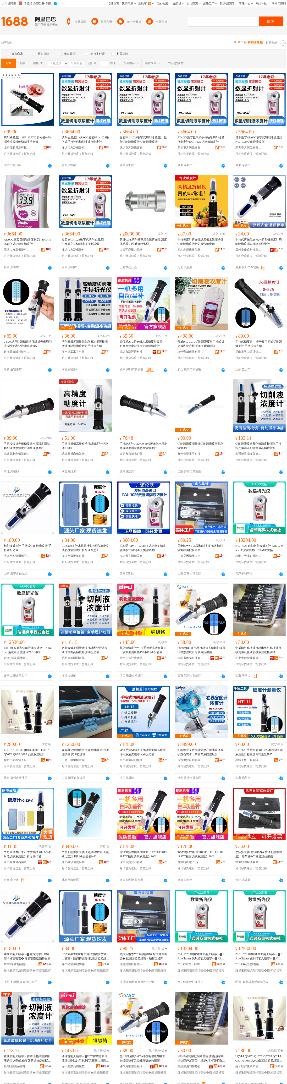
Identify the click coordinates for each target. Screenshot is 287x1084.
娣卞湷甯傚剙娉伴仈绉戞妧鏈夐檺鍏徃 (75, 964)
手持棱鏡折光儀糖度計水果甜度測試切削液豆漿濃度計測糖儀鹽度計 (27, 446)
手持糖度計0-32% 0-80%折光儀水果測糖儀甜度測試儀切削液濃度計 (143, 446)
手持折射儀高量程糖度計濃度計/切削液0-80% (85, 446)
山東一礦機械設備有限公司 (75, 760)
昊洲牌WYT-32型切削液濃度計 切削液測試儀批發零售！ (200, 548)
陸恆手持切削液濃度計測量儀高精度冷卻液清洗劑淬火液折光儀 (143, 752)
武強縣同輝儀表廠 (246, 862)
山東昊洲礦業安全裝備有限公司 (190, 556)
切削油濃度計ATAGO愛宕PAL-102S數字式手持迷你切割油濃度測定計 (85, 139)
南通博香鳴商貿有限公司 (248, 453)
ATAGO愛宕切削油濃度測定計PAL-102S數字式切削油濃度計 (27, 242)
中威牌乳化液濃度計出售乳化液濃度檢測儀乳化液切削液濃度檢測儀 (258, 650)
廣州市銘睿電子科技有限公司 (17, 760)
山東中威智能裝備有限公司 (248, 658)
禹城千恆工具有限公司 (248, 760)
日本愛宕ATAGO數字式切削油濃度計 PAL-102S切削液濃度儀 (258, 139)
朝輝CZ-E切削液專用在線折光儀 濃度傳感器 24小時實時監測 (143, 242)
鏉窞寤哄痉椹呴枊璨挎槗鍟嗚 (17, 1066)
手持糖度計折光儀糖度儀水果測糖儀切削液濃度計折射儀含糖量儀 (200, 242)
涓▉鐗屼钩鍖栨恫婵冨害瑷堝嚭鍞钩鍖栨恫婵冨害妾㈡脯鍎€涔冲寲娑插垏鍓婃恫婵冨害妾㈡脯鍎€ (201, 1059)
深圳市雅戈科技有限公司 (190, 658)
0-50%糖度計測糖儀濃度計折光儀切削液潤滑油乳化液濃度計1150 (28, 344)
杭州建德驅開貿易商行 (75, 658)
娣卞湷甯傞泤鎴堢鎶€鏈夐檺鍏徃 (133, 1066)
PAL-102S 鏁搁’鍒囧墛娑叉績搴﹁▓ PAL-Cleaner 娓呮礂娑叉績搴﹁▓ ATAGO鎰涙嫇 (201, 957)
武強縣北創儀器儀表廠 (17, 453)
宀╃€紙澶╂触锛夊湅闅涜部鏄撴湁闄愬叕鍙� (190, 964)
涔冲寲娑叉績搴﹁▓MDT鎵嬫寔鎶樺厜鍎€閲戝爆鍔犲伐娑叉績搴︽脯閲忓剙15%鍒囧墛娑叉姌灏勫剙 (85, 1059)
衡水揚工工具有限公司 (75, 351)
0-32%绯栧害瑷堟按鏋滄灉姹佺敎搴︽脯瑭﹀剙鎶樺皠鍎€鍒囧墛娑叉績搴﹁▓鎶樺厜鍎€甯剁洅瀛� (85, 957)
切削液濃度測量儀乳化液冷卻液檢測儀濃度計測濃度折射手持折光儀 (85, 344)
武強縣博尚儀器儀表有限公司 (75, 453)
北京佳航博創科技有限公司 (17, 147)
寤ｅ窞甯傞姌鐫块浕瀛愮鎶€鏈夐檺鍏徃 (248, 1066)
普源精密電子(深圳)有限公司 (190, 862)
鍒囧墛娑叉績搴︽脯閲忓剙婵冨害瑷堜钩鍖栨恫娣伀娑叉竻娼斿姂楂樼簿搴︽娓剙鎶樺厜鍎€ (27, 1059)
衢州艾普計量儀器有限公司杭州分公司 (133, 658)
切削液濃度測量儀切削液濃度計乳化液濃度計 (200, 446)
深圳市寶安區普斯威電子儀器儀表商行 (133, 862)
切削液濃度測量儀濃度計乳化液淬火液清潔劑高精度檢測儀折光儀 (85, 650)
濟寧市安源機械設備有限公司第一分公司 (17, 556)
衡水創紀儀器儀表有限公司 (190, 249)
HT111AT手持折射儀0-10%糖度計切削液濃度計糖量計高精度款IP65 (259, 752)
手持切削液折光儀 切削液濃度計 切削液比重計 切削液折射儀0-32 (85, 854)
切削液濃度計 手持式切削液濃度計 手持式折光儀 (27, 548)
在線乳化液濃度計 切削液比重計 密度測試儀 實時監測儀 (85, 752)
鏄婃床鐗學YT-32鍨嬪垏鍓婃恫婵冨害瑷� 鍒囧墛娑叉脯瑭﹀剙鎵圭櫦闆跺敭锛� (143, 957)
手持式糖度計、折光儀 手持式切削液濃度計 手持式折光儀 (258, 344)
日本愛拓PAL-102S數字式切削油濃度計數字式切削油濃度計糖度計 (143, 548)
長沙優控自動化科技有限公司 (190, 760)
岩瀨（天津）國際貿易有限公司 (248, 556)
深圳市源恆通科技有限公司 (133, 351)
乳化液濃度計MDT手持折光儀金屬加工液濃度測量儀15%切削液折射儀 (143, 650)
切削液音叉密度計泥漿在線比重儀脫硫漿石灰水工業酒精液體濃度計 (200, 752)
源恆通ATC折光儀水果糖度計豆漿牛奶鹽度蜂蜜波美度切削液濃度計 (142, 344)
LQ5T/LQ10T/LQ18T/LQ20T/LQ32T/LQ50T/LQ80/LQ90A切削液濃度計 (27, 752)
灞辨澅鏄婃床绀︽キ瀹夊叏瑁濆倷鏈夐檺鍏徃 (133, 964)
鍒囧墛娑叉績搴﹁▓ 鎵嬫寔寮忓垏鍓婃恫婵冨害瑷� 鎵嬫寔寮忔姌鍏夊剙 (27, 956)
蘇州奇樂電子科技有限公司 (190, 453)
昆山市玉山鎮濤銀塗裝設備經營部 (248, 351)
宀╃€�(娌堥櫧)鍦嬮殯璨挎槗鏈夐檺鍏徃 (248, 964)
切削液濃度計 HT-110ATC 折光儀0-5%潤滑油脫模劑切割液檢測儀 (27, 139)
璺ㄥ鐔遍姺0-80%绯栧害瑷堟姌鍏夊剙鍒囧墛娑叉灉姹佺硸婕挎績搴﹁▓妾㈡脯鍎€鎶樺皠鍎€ (143, 1059)
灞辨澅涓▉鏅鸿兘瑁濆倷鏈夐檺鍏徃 (190, 1066)
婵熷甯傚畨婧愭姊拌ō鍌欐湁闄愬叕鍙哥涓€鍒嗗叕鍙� (17, 964)
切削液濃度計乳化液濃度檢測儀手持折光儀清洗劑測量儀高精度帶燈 (258, 446)
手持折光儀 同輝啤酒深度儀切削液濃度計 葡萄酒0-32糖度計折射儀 (258, 854)
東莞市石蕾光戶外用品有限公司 (133, 453)
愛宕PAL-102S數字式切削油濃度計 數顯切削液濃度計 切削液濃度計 (143, 139)
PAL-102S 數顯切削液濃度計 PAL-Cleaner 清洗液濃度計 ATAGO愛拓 (259, 548)
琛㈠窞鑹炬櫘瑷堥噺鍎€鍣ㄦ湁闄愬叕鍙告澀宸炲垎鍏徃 (75, 1066)
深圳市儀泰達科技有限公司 (75, 556)
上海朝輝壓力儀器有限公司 (133, 249)
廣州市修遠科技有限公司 (248, 249)
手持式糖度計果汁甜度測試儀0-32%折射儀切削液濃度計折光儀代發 (28, 854)
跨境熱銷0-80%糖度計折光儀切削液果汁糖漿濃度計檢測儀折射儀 (201, 650)
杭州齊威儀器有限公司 (190, 351)
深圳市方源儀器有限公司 (75, 147)
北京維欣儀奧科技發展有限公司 (75, 862)
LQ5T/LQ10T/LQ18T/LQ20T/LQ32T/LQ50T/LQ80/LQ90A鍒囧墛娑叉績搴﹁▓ (258, 1059)
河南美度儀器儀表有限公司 (17, 862)
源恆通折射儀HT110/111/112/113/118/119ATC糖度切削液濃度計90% (143, 854)
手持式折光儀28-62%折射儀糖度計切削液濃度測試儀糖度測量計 (258, 242)
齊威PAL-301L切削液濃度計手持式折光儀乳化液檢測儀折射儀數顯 (200, 344)
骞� (47, 964)
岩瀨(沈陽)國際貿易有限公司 (17, 658)
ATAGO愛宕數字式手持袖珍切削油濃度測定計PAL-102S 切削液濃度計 (200, 139)
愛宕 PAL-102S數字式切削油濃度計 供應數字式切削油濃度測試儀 (84, 242)
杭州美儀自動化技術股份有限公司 (133, 760)
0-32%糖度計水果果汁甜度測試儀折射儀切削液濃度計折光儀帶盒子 (86, 548)
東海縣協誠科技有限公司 (17, 351)
